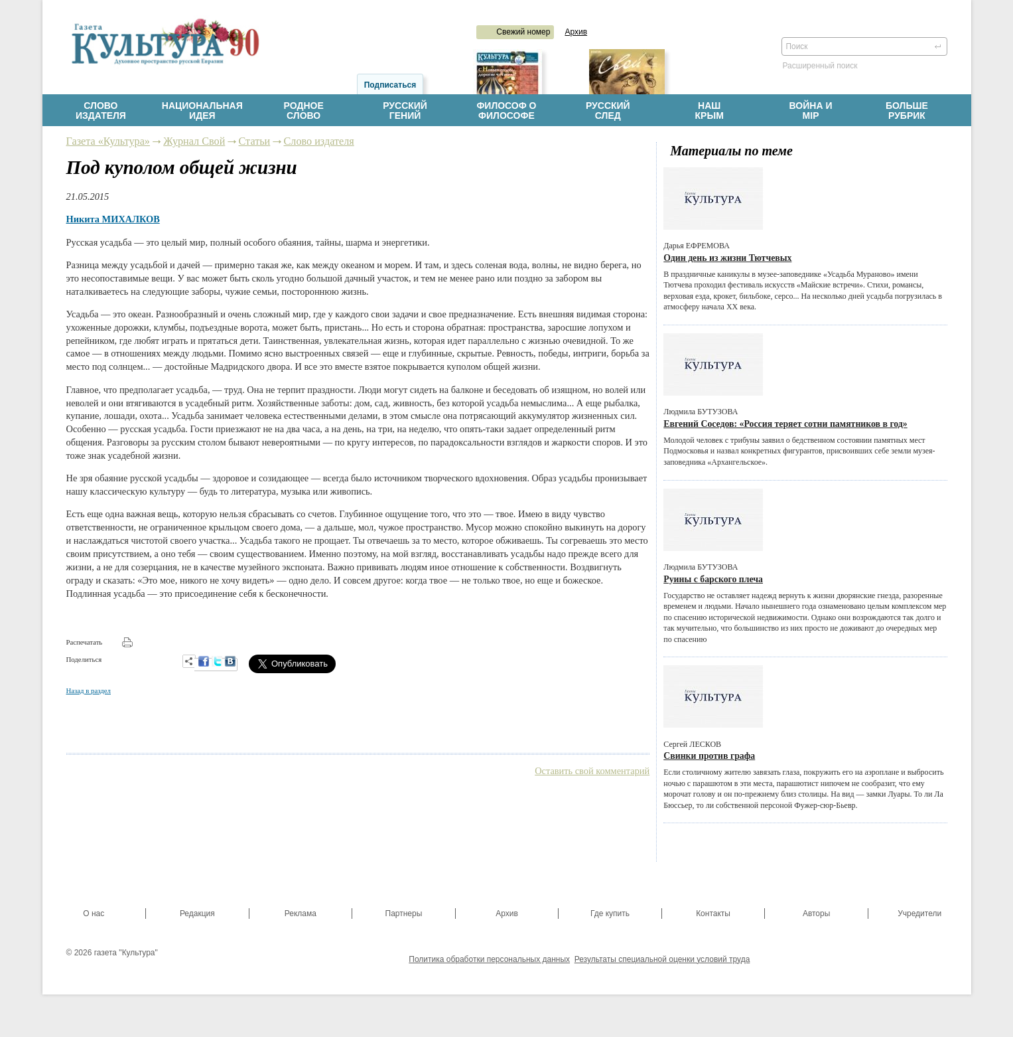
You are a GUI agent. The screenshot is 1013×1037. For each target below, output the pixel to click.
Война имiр (811, 111)
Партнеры (404, 913)
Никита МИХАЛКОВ (113, 219)
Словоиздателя (101, 111)
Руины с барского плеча (713, 579)
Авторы (816, 913)
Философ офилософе (506, 111)
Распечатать (84, 642)
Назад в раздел (88, 690)
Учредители (919, 913)
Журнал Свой (194, 141)
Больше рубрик (912, 111)
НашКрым (709, 111)
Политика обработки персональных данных (489, 959)
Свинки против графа (709, 756)
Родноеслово (304, 111)
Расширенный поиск (820, 65)
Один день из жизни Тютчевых (727, 258)
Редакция (197, 913)
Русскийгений (405, 111)
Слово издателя (319, 141)
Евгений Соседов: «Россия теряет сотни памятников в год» (785, 424)
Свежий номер (523, 32)
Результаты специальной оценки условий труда (662, 959)
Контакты (713, 913)
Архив (576, 32)
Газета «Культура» (108, 141)
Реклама (300, 913)
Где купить (610, 913)
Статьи (255, 141)
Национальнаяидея (202, 111)
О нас (93, 913)
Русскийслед (608, 111)
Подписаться (390, 85)
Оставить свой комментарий (592, 770)
